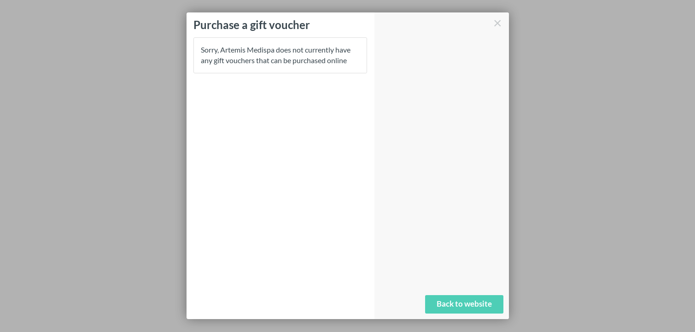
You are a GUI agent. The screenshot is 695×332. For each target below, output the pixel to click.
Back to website (464, 303)
